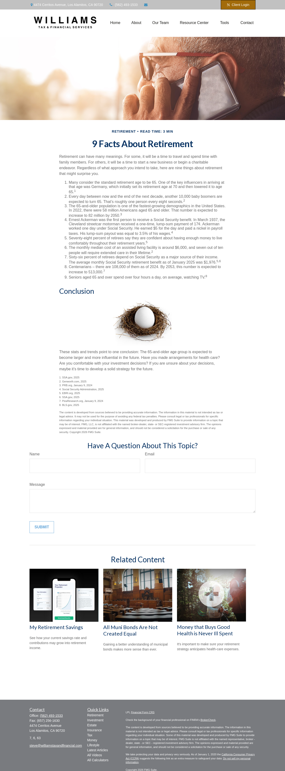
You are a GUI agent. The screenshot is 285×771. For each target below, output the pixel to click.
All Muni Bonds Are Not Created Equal (130, 630)
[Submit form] (41, 527)
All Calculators (97, 760)
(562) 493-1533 (123, 5)
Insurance (94, 730)
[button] (115, 23)
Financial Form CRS (142, 712)
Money (92, 740)
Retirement (95, 715)
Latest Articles (97, 750)
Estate (92, 725)
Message (37, 484)
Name (34, 454)
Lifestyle (93, 745)
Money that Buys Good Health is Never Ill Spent (205, 630)
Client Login (238, 5)
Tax (90, 735)
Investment (95, 720)
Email (149, 454)
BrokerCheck (208, 719)
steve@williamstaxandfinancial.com (173, 5)
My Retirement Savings (56, 627)
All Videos (94, 755)
